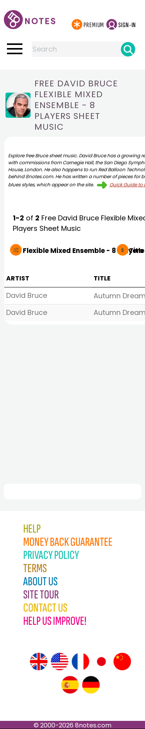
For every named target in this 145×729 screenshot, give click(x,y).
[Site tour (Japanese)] (101, 661)
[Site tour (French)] (80, 661)
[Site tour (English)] (38, 661)
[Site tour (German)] (91, 685)
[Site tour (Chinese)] (122, 661)
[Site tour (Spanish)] (70, 685)
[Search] (128, 49)
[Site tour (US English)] (59, 661)
